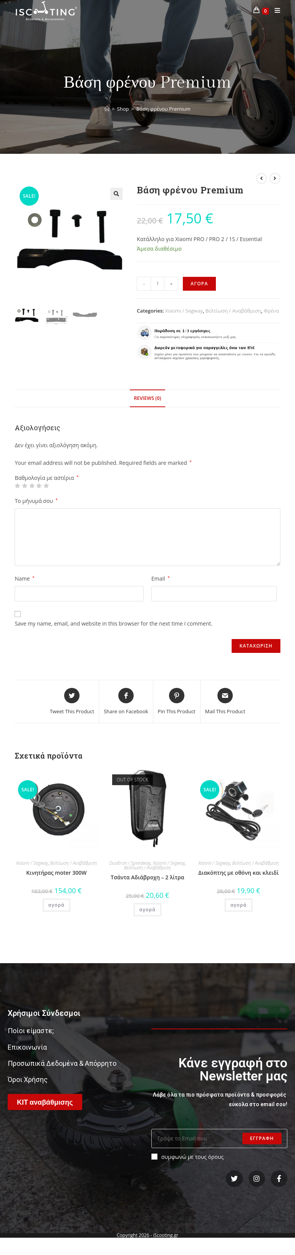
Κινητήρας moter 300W (56, 872)
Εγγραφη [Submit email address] (262, 1138)
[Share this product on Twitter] (72, 702)
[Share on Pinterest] (177, 702)
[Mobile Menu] (274, 10)
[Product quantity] (157, 284)
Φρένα (271, 310)
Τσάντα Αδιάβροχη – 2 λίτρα (147, 877)
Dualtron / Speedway (130, 863)
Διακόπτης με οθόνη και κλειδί (238, 872)
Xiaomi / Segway (184, 310)
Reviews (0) (147, 398)
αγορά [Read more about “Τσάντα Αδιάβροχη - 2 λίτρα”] (147, 909)
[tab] (147, 398)
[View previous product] (261, 178)
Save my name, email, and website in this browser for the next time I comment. (113, 623)
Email (160, 578)
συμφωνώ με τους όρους (187, 1156)
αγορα (199, 283)
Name (24, 578)
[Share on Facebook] (126, 702)
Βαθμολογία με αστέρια (46, 478)
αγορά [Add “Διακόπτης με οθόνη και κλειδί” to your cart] (238, 905)
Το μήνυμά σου (36, 500)
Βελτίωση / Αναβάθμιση (233, 310)
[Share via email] (225, 702)
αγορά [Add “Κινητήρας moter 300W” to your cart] (56, 905)
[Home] (106, 108)
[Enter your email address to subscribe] (219, 1138)
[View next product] (275, 178)
